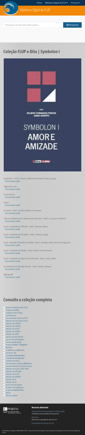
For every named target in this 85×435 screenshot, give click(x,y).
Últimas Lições (10, 395)
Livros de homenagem (13, 339)
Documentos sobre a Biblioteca (17, 363)
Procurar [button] (75, 3)
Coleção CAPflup (11, 310)
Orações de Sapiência (13, 387)
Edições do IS (9, 382)
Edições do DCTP (11, 329)
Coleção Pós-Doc (11, 361)
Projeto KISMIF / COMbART (15, 345)
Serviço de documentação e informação (48, 411)
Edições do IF (9, 379)
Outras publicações (12, 342)
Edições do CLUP (11, 374)
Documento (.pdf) (12, 181)
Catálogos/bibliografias (14, 355)
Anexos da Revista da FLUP (15, 307)
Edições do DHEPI (11, 331)
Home (39, 3)
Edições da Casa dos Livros (15, 321)
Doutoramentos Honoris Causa (17, 366)
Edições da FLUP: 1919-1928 (16, 369)
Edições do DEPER (12, 377)
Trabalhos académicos (13, 350)
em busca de (9, 353)
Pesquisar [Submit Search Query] (72, 24)
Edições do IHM (10, 334)
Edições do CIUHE (11, 326)
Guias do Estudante (12, 385)
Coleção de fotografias (13, 358)
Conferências (9, 315)
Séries (7, 393)
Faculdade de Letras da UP (43, 423)
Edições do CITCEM (12, 371)
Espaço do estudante (13, 337)
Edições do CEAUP (12, 323)
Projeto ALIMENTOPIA (13, 390)
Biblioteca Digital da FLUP (35, 9)
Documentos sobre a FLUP (15, 318)
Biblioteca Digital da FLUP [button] (56, 3)
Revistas (7, 347)
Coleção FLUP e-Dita (12, 313)
